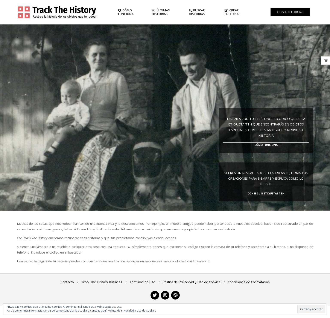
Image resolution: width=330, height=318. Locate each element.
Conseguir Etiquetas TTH (266, 193)
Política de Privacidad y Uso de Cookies (132, 310)
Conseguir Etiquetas (290, 12)
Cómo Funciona (266, 145)
